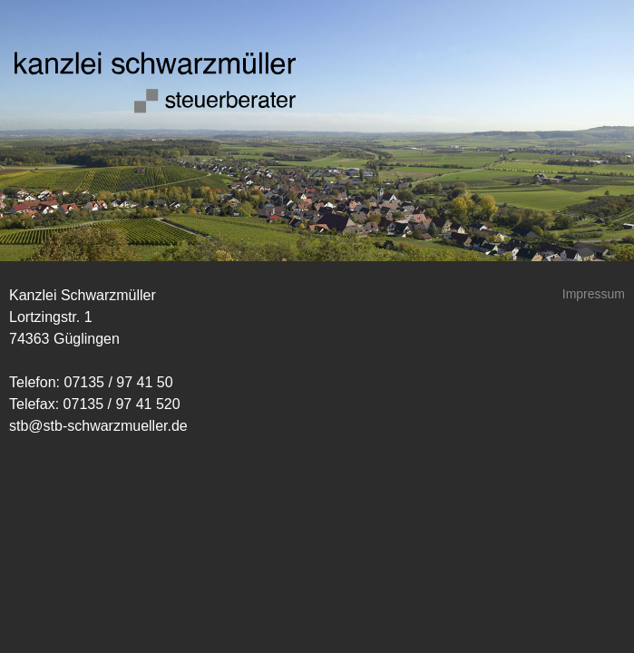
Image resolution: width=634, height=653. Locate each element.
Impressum (593, 294)
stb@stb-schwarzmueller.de (98, 426)
